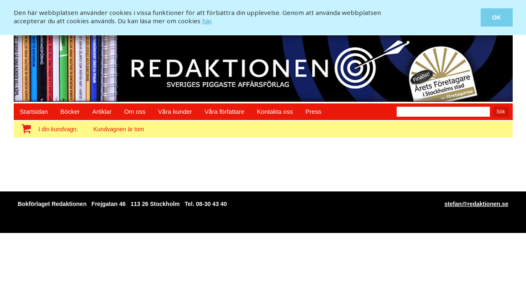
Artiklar (102, 111)
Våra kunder (175, 111)
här (206, 21)
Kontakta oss (275, 111)
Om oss (135, 111)
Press (313, 111)
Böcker (70, 111)
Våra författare (224, 111)
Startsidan (34, 111)
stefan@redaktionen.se (477, 204)
